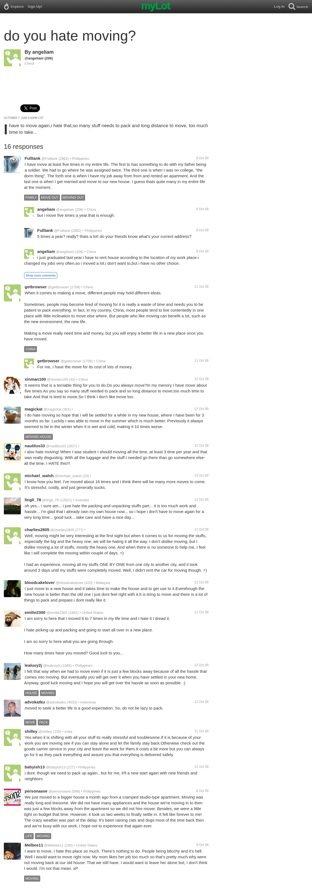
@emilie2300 (57, 613)
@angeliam (34, 58)
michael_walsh (39, 475)
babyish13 (35, 767)
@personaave (59, 791)
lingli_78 (33, 499)
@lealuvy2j (51, 665)
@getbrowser (58, 287)
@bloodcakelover (69, 583)
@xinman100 (57, 379)
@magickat (52, 409)
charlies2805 (37, 529)
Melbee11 (34, 845)
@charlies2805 (62, 530)
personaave (36, 791)
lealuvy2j (33, 665)
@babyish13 (55, 767)
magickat (33, 409)
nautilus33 (35, 445)
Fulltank (33, 158)
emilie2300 (35, 612)
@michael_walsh (68, 476)
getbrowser (36, 286)
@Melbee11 (53, 845)
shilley (31, 731)
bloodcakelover (40, 582)
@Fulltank (49, 158)
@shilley (45, 732)
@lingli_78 (50, 500)
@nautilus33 (56, 446)
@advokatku (56, 702)
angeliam (43, 52)
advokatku (35, 702)
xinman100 (35, 379)
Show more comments (41, 275)
